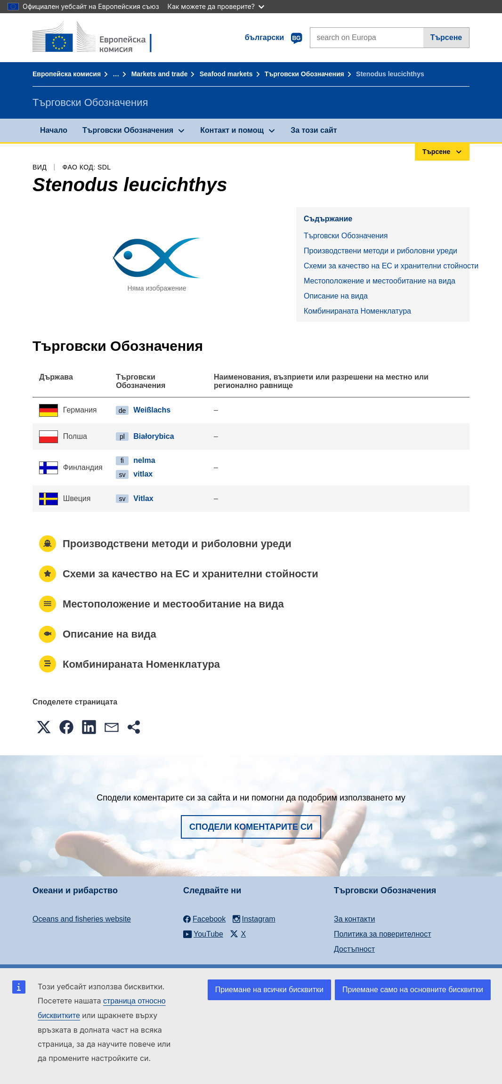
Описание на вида (336, 296)
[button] (43, 727)
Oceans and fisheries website (81, 919)
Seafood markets (226, 74)
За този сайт (314, 130)
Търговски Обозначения (304, 74)
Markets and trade (159, 74)
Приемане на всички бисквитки (269, 990)
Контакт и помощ (232, 130)
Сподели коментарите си (251, 827)
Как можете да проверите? (216, 6)
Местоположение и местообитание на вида (379, 281)
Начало (53, 130)
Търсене (446, 37)
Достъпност (354, 949)
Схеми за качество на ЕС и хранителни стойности (387, 266)
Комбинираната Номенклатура (357, 311)
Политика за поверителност (382, 934)
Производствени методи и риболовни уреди (380, 251)
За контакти (354, 919)
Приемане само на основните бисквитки (412, 990)
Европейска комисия (66, 74)
